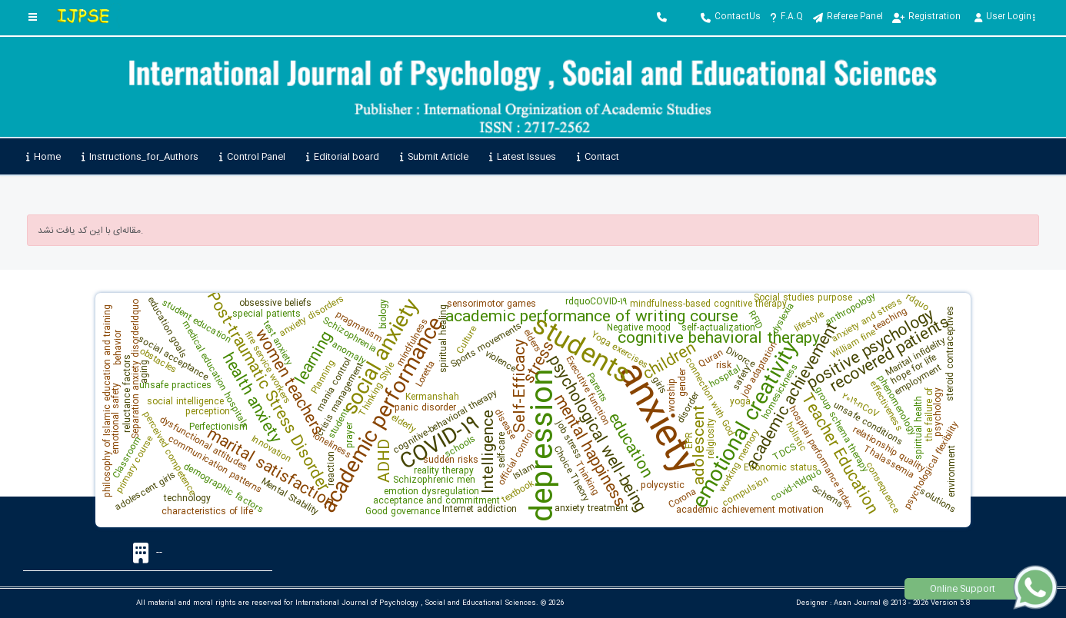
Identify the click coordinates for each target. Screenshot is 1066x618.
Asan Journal (857, 603)
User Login (1005, 17)
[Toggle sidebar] (32, 17)
